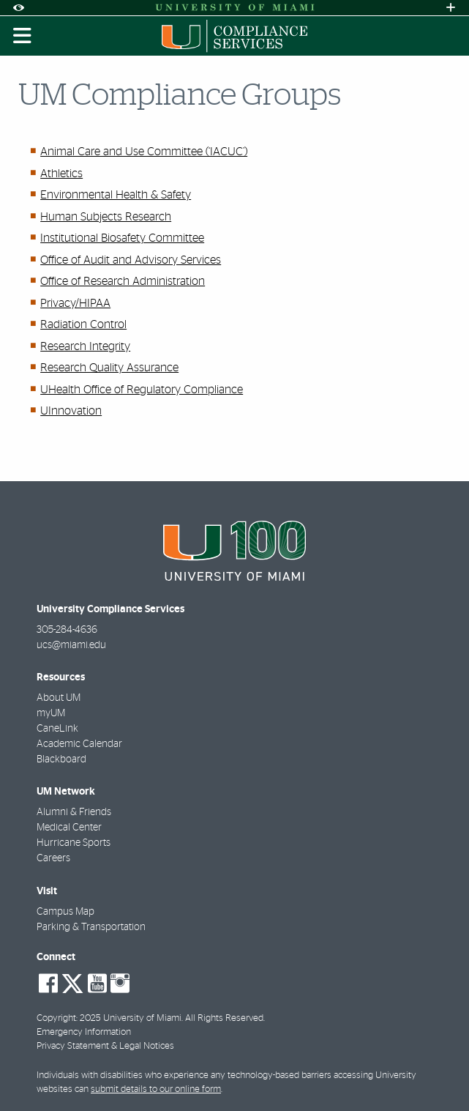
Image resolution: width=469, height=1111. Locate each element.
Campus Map (65, 912)
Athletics (61, 173)
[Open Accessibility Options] (18, 7)
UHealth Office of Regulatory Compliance (141, 389)
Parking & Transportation (91, 927)
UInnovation (71, 411)
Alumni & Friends (74, 812)
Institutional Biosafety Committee (122, 238)
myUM (51, 713)
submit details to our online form (156, 1089)
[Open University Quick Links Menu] (450, 7)
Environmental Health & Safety (115, 195)
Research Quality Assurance (109, 368)
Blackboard (61, 759)
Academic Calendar (79, 744)
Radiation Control (83, 324)
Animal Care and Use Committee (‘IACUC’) (143, 151)
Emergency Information (84, 1032)
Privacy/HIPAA (75, 303)
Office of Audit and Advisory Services (130, 260)
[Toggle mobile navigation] (22, 36)
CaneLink (57, 729)
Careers (53, 858)
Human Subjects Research (105, 217)
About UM (58, 698)
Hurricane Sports (73, 843)
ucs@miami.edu (71, 645)
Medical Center (69, 827)
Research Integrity (85, 346)
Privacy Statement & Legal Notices (105, 1046)
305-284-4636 (67, 630)
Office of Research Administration (122, 281)
